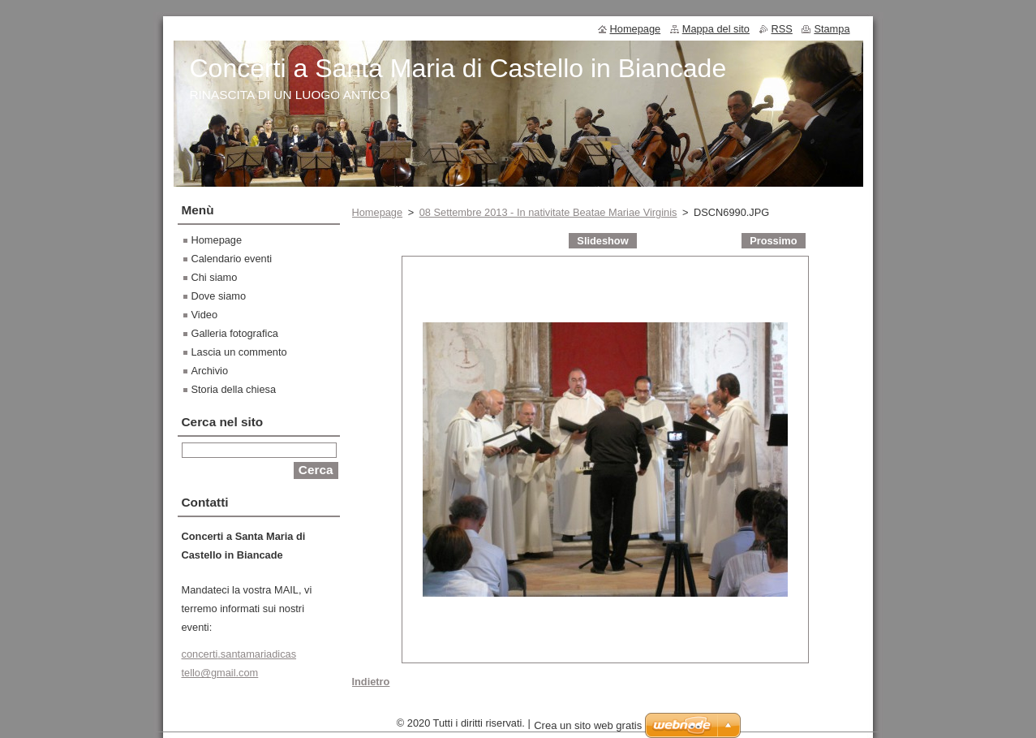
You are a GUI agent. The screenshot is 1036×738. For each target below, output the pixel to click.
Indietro (371, 681)
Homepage (377, 212)
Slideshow (602, 241)
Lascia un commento (239, 352)
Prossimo (773, 241)
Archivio (210, 371)
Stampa (831, 29)
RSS (782, 29)
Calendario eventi (232, 258)
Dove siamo (219, 296)
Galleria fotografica (234, 333)
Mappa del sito (716, 29)
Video (204, 315)
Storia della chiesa (234, 389)
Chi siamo (214, 277)
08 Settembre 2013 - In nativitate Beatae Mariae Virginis (548, 212)
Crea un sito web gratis (588, 729)
